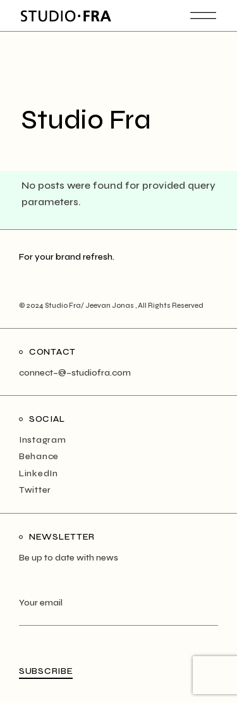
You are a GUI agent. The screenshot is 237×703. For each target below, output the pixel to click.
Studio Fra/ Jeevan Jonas (90, 305)
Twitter (35, 489)
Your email (118, 610)
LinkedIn (38, 473)
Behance (39, 456)
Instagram (42, 439)
